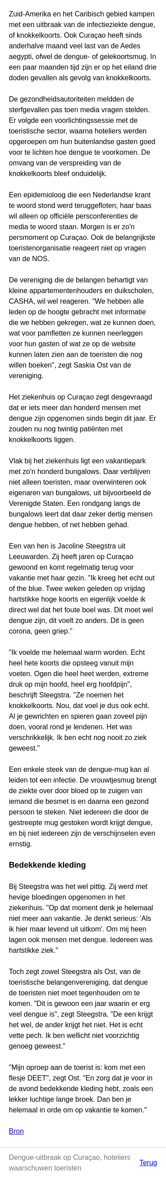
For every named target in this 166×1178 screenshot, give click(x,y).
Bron (16, 1131)
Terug (148, 1162)
